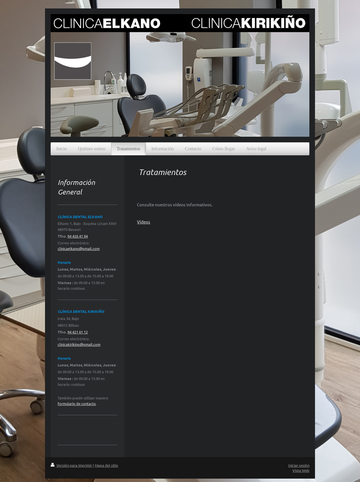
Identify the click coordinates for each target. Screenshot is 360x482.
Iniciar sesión (298, 465)
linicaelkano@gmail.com (79, 248)
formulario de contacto (77, 403)
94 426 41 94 (78, 236)
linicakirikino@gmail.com (79, 344)
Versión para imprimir (72, 465)
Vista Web (300, 470)
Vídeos (143, 221)
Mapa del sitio (106, 465)
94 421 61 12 (78, 332)
